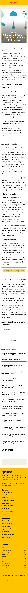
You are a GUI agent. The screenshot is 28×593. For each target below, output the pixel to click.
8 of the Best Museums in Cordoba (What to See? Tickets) (12, 414)
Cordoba (14, 32)
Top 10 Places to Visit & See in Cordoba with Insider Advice (11, 421)
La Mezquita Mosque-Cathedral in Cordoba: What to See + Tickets (12, 366)
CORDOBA (8, 349)
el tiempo (5, 329)
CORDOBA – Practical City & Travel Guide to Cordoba (12, 379)
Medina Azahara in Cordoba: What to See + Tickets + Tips (13, 393)
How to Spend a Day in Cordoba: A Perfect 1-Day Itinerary (12, 400)
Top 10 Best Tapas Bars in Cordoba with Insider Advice (12, 372)
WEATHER (14, 349)
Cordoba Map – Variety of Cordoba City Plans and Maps (12, 442)
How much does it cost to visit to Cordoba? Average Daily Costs (12, 407)
